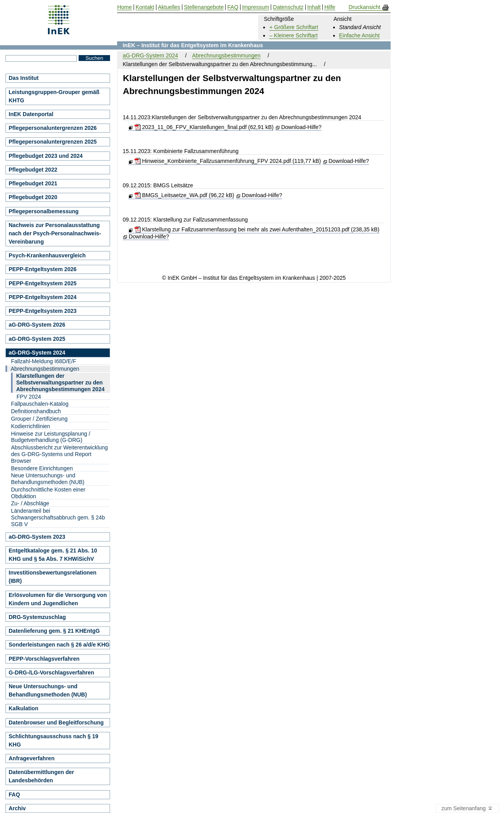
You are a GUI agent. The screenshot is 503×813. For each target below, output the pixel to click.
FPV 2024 (29, 397)
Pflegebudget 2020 (33, 197)
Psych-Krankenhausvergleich (47, 255)
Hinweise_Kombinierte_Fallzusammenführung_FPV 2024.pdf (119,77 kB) (227, 161)
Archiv (17, 808)
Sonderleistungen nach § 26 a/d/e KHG (59, 644)
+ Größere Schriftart (293, 27)
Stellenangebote (204, 7)
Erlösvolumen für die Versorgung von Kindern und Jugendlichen (58, 599)
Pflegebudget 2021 (33, 183)
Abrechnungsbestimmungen (226, 55)
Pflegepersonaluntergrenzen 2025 (53, 142)
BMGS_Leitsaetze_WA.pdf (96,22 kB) (184, 195)
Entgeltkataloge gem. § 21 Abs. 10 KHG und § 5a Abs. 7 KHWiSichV (53, 554)
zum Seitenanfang (467, 809)
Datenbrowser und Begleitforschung (56, 722)
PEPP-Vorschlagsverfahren (44, 659)
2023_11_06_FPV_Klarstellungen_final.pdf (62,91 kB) (204, 127)
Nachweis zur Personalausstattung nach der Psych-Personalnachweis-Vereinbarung (55, 233)
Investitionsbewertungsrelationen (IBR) (52, 576)
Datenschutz (288, 7)
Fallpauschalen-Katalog (39, 404)
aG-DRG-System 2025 (37, 339)
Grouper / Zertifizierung (39, 419)
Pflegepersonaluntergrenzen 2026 (53, 128)
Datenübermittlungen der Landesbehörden (41, 776)
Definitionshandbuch (36, 411)
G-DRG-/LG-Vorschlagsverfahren (51, 672)
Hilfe (329, 7)
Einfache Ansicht (359, 35)
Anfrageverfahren (32, 758)
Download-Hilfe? (301, 127)
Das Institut (24, 78)
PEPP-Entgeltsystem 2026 (43, 269)
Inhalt (314, 7)
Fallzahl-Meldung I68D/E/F (43, 361)
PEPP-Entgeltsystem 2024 (43, 297)
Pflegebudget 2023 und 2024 (46, 156)
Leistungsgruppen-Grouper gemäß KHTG (54, 96)
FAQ (14, 794)
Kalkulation (23, 708)
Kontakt (145, 7)
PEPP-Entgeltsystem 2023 (43, 311)
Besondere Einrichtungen (42, 468)
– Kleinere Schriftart (293, 35)
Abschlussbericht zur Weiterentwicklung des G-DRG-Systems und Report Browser (59, 454)
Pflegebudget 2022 (33, 169)
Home (124, 7)
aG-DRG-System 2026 (37, 325)
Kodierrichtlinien (30, 426)
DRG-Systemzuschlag (37, 617)
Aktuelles (169, 7)
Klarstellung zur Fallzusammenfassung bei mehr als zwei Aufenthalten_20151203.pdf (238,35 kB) (257, 229)
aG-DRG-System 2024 (150, 55)
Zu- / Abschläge (30, 503)
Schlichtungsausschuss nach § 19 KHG (53, 740)
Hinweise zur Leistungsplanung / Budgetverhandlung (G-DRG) (50, 437)
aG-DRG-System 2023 (37, 537)
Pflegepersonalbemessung (44, 211)
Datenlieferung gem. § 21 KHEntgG (54, 631)
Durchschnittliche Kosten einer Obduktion (48, 492)
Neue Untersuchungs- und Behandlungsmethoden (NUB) (47, 478)
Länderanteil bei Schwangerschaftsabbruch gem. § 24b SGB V (58, 517)
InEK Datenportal (31, 114)
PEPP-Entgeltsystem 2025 (43, 283)
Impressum (255, 7)
